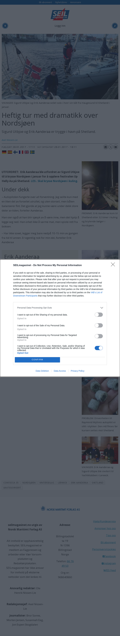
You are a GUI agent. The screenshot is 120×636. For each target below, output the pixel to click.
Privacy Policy (77, 371)
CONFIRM (37, 360)
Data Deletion (42, 371)
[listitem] (60, 307)
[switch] (99, 315)
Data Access (60, 371)
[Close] (114, 265)
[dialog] (60, 318)
